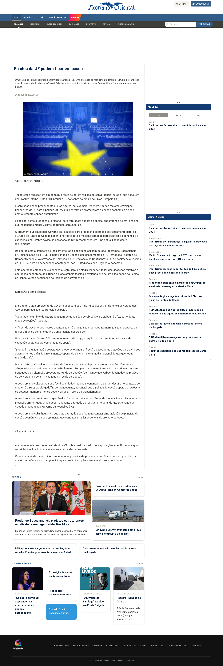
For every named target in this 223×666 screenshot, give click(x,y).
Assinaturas (197, 645)
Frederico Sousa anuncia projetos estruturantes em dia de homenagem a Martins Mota (49, 522)
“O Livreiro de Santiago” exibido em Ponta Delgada (93, 601)
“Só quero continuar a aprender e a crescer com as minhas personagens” (27, 605)
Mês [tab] (198, 115)
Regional (18, 24)
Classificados (112, 645)
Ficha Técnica (140, 645)
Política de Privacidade (177, 645)
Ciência (107, 24)
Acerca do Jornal (62, 645)
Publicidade (97, 645)
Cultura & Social (126, 24)
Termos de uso (157, 645)
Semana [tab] (178, 115)
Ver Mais (140, 477)
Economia (74, 24)
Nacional (35, 24)
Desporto (91, 24)
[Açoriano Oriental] (18, 650)
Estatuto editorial (81, 645)
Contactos (126, 645)
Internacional (54, 24)
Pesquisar (204, 24)
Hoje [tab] (158, 115)
